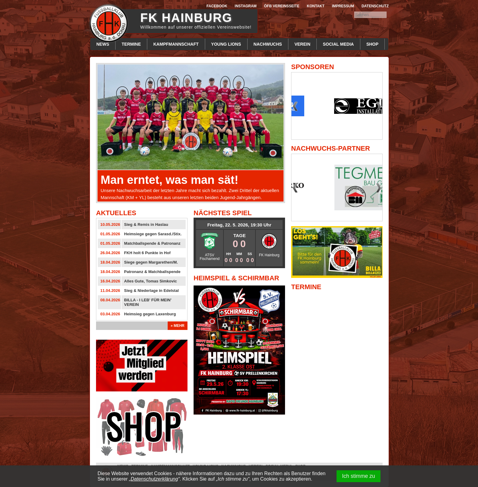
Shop (372, 44)
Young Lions (226, 44)
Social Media (338, 44)
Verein (302, 44)
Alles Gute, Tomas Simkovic (150, 281)
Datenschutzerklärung (154, 479)
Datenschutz (375, 6)
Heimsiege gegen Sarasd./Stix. (153, 234)
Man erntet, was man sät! (169, 179)
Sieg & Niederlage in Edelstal (151, 290)
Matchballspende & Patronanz (152, 243)
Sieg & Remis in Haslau (146, 224)
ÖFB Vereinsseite (281, 6)
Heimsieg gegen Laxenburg (150, 314)
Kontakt (316, 6)
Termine (131, 44)
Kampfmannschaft (176, 44)
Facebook (216, 6)
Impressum (343, 6)
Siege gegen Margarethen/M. (151, 262)
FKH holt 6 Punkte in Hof (147, 253)
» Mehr (177, 326)
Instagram (246, 6)
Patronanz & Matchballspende (152, 271)
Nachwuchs (268, 44)
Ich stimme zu (358, 476)
